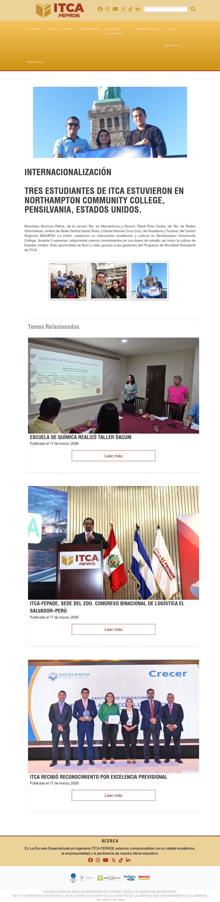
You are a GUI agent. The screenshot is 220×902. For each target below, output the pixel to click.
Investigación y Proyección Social (114, 31)
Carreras (50, 29)
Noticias (170, 29)
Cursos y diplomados (90, 29)
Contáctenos (172, 45)
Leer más (113, 455)
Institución (33, 29)
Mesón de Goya (35, 62)
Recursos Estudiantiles (146, 31)
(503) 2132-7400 (113, 900)
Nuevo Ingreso (67, 29)
